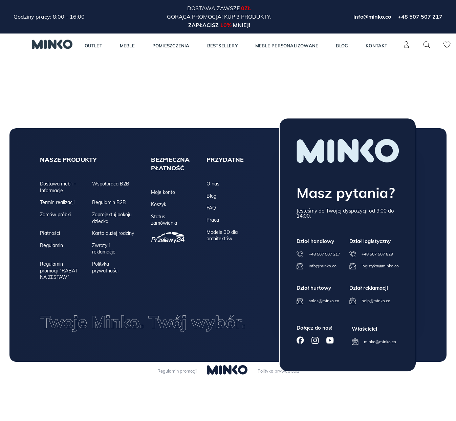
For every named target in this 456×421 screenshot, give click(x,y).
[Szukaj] (427, 45)
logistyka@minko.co (380, 265)
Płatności (50, 233)
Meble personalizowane (286, 45)
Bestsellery (222, 45)
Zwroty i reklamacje (103, 248)
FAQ (211, 208)
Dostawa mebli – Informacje (58, 187)
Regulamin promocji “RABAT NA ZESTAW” (59, 270)
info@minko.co (372, 16)
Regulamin (51, 245)
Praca (213, 220)
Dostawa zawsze (214, 8)
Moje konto (163, 192)
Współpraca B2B (110, 184)
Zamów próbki (55, 215)
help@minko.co (376, 300)
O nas (213, 184)
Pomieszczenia (171, 45)
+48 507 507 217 (420, 16)
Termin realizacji (57, 202)
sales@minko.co (324, 300)
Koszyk (158, 204)
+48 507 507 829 (377, 254)
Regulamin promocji (175, 371)
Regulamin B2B (109, 202)
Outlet (93, 45)
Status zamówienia (164, 220)
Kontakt (376, 45)
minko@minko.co (380, 341)
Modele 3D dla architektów (222, 235)
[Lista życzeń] (447, 48)
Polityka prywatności (105, 267)
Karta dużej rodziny (113, 233)
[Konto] (406, 48)
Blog (342, 45)
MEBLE (127, 45)
